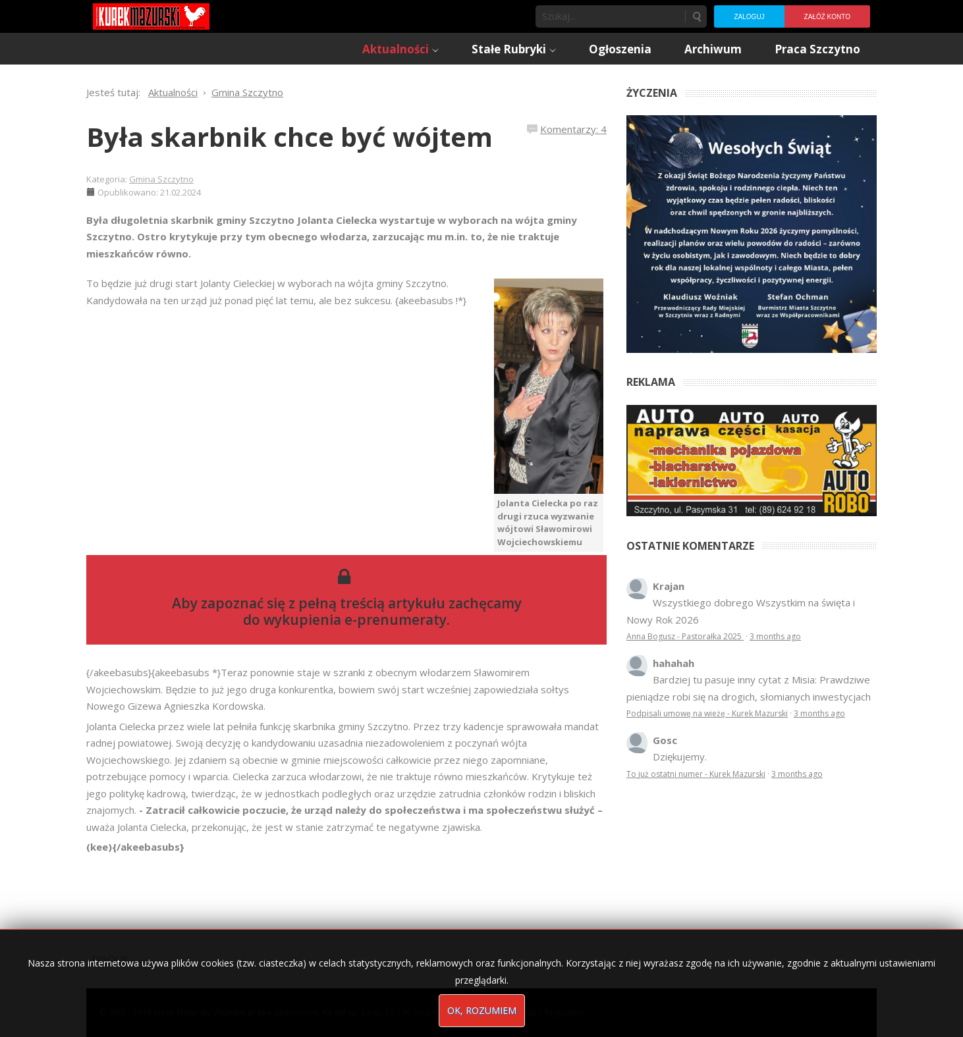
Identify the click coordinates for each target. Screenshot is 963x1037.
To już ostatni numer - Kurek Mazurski (695, 774)
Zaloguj (749, 16)
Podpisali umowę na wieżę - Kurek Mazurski (707, 713)
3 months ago (775, 636)
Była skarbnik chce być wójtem (289, 137)
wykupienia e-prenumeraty (355, 619)
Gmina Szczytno (161, 179)
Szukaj (696, 16)
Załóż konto (827, 16)
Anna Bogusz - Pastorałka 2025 (685, 636)
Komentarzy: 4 (573, 129)
